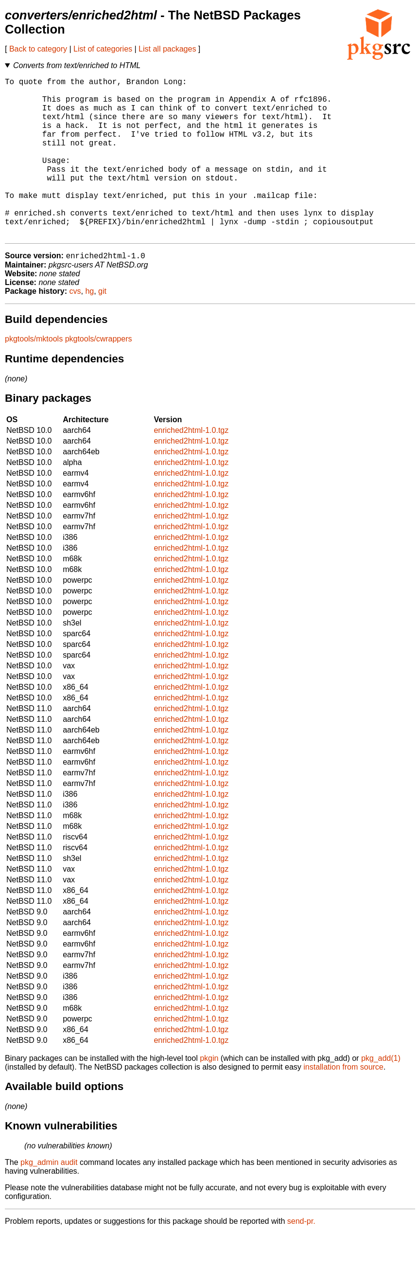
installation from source (343, 1103)
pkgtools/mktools (34, 375)
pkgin (209, 1095)
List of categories (102, 49)
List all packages (167, 49)
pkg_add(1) (381, 1095)
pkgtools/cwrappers (98, 375)
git (102, 327)
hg (89, 327)
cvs (75, 327)
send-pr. (301, 1257)
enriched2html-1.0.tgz (191, 467)
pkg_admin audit (48, 1199)
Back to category (38, 49)
